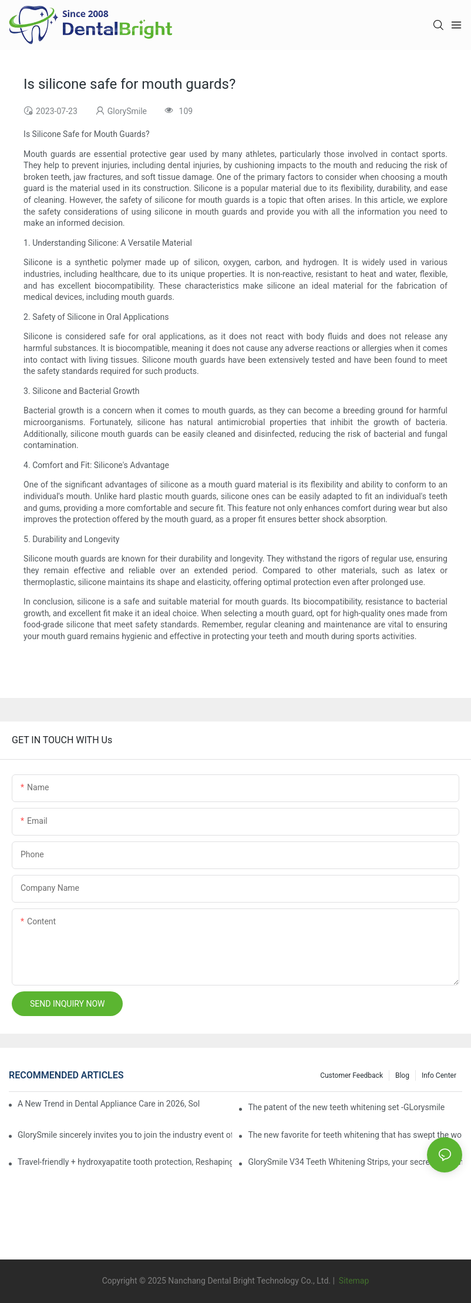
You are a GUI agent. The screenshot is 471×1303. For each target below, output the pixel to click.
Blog (402, 1075)
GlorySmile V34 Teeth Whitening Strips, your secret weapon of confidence (355, 1162)
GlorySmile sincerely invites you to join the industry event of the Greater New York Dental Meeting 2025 (125, 1135)
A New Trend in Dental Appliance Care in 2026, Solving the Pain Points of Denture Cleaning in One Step (109, 1103)
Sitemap (353, 1280)
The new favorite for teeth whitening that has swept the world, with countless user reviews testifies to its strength (355, 1135)
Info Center (439, 1075)
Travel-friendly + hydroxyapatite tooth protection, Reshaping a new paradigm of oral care (125, 1162)
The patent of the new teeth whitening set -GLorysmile (346, 1107)
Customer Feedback (351, 1075)
